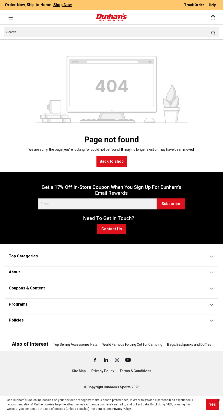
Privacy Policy (102, 371)
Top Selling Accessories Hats (75, 344)
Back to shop (112, 161)
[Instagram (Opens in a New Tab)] (117, 360)
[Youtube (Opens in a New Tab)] (128, 360)
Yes (212, 404)
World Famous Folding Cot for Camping (132, 344)
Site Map (79, 371)
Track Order (194, 5)
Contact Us (111, 229)
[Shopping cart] (213, 17)
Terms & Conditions (135, 371)
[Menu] (11, 17)
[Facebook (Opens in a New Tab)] (95, 360)
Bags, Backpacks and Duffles (189, 344)
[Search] (111, 32)
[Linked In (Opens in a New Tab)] (106, 360)
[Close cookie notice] (219, 400)
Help (212, 5)
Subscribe (171, 203)
